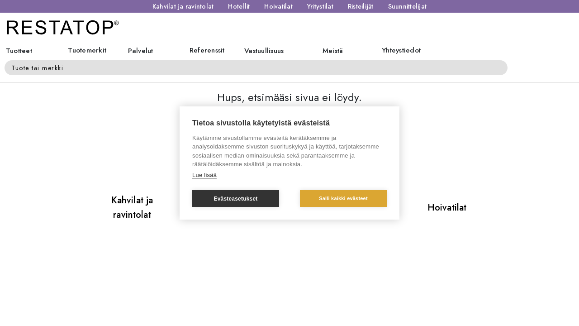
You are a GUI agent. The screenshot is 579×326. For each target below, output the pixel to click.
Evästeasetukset (235, 199)
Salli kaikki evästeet (343, 198)
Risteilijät (361, 6)
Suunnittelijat (407, 6)
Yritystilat (320, 6)
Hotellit (239, 6)
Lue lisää (204, 175)
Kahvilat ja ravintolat (183, 6)
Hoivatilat (278, 6)
